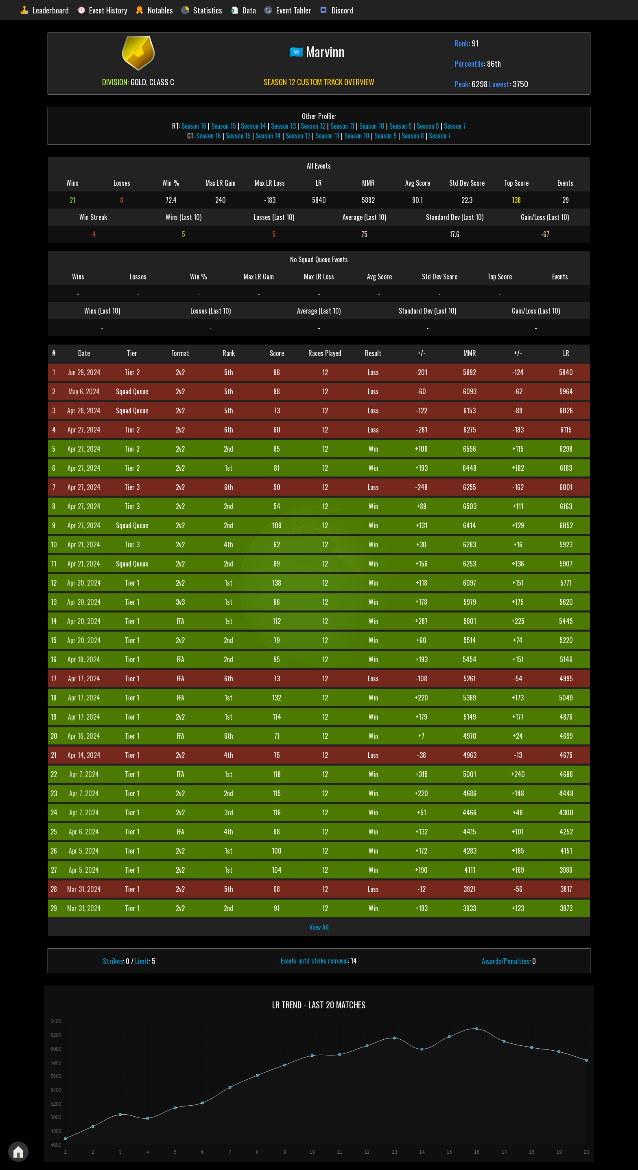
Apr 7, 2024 (84, 774)
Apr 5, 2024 (84, 851)
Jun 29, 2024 (84, 372)
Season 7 (455, 126)
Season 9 (400, 126)
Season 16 (193, 126)
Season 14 (253, 126)
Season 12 (313, 126)
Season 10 (372, 126)
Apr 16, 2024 (84, 736)
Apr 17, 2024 (84, 678)
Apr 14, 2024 (84, 755)
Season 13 (283, 126)
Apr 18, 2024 (84, 659)
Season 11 (342, 126)
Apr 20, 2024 (84, 583)
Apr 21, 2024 (84, 544)
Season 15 (223, 126)
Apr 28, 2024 (84, 410)
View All (319, 927)
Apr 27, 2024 (84, 430)
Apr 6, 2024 (84, 831)
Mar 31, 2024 (84, 889)
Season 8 (428, 126)
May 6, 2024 (84, 391)
